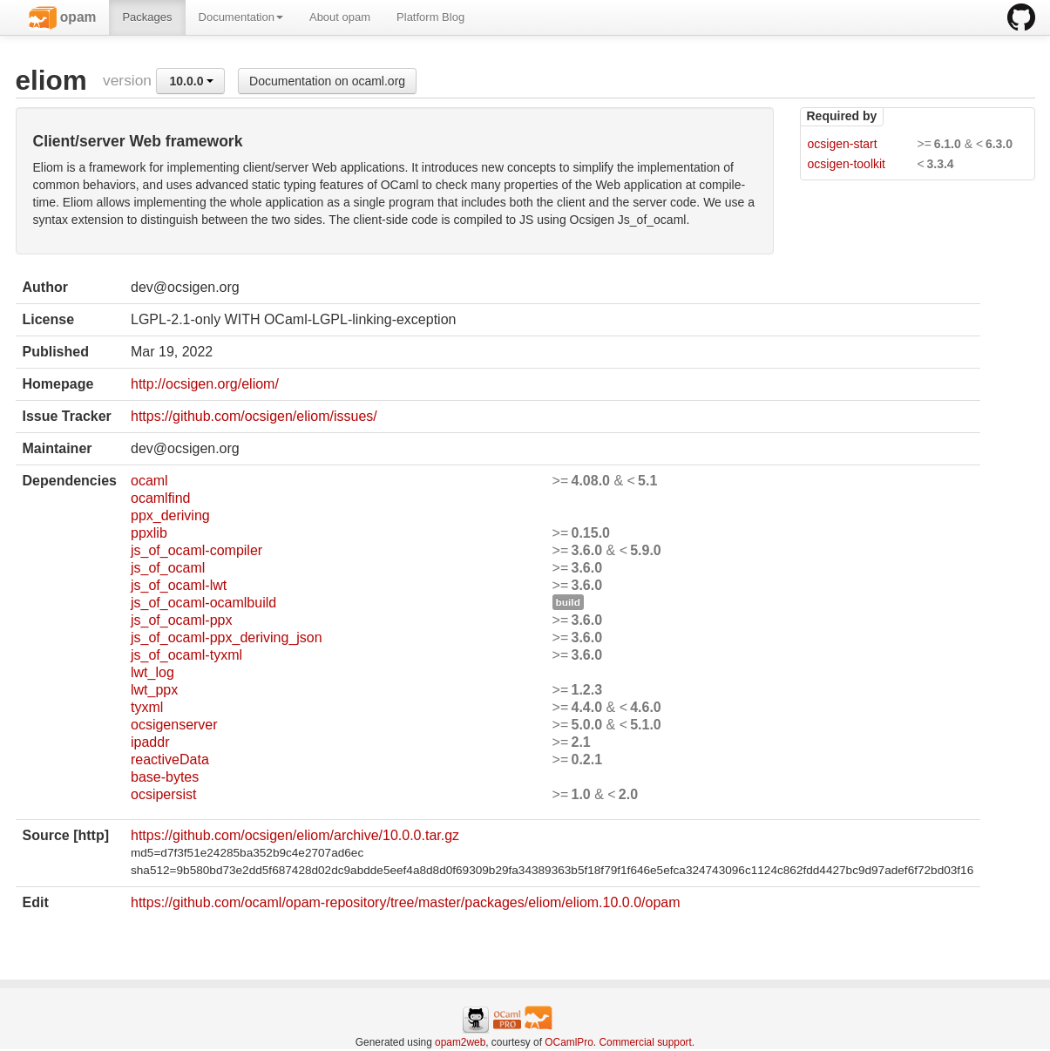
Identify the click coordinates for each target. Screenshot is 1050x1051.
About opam (339, 17)
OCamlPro (569, 1042)
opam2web (460, 1042)
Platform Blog (430, 17)
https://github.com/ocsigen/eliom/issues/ (254, 416)
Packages (147, 17)
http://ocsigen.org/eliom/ (205, 383)
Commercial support (645, 1042)
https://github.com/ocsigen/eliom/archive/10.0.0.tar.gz (295, 835)
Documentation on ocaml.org (327, 81)
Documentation (241, 17)
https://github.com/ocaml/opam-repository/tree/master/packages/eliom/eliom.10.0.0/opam (406, 902)
